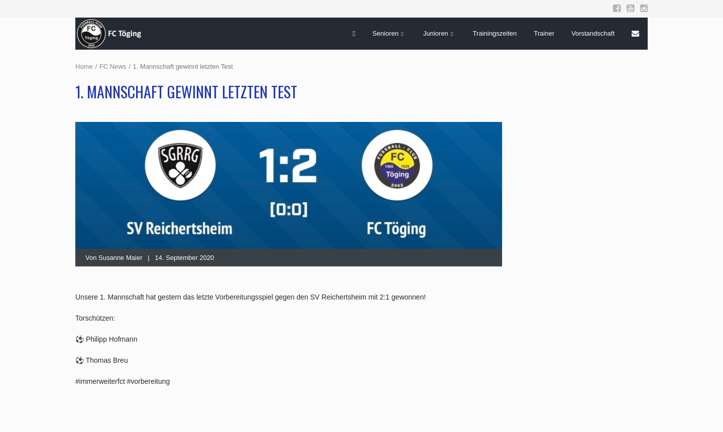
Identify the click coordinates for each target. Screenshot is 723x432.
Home (84, 66)
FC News (112, 66)
